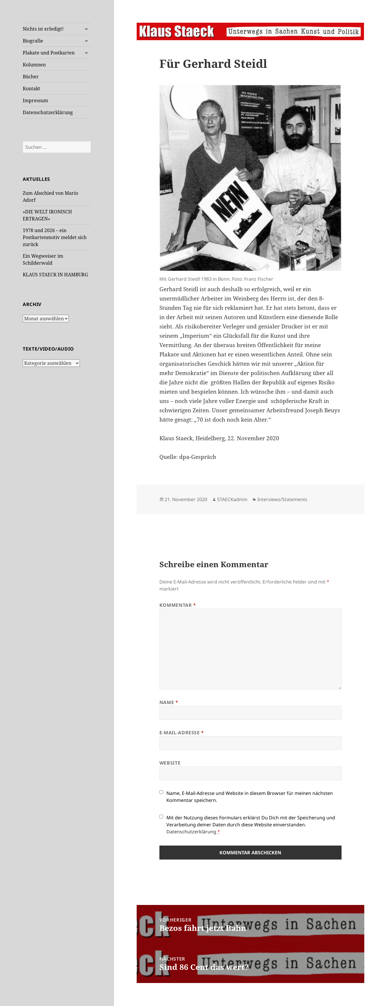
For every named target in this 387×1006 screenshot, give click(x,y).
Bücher (31, 76)
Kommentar (177, 605)
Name (168, 702)
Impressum (35, 100)
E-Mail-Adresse (181, 732)
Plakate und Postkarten (49, 52)
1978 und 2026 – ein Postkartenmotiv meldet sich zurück (55, 237)
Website (169, 763)
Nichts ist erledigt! (43, 29)
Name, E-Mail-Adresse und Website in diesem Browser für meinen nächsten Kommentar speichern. (249, 796)
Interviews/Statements (282, 499)
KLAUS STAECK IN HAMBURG (55, 274)
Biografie (33, 41)
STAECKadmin (232, 499)
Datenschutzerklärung (48, 112)
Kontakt (31, 88)
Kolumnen (34, 64)
